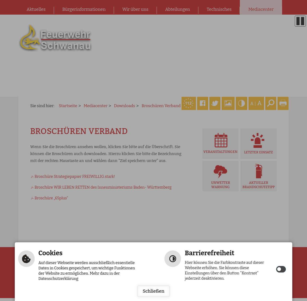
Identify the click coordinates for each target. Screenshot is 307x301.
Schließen (153, 291)
